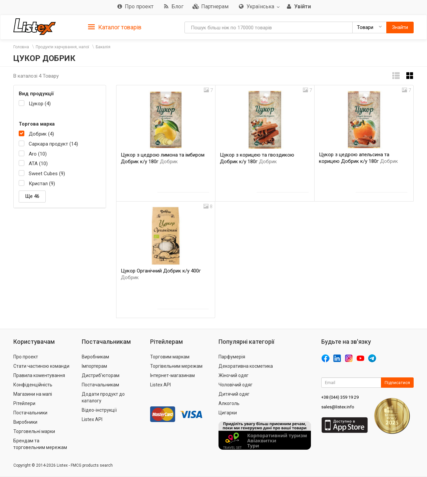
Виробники (25, 422)
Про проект (25, 356)
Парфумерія (232, 356)
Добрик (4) (41, 134)
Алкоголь (229, 403)
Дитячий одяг (234, 394)
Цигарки (228, 412)
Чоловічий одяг (236, 384)
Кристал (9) (42, 184)
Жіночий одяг (234, 375)
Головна (21, 47)
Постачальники (30, 412)
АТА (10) (38, 164)
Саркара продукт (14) (53, 144)
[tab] (114, 27)
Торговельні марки (34, 431)
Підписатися (397, 382)
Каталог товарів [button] (114, 27)
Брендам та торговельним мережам (40, 444)
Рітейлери (24, 403)
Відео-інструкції (99, 410)
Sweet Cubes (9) (47, 174)
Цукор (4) (40, 104)
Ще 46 (32, 196)
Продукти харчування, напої (62, 47)
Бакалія (103, 47)
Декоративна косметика (246, 366)
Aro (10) (38, 154)
